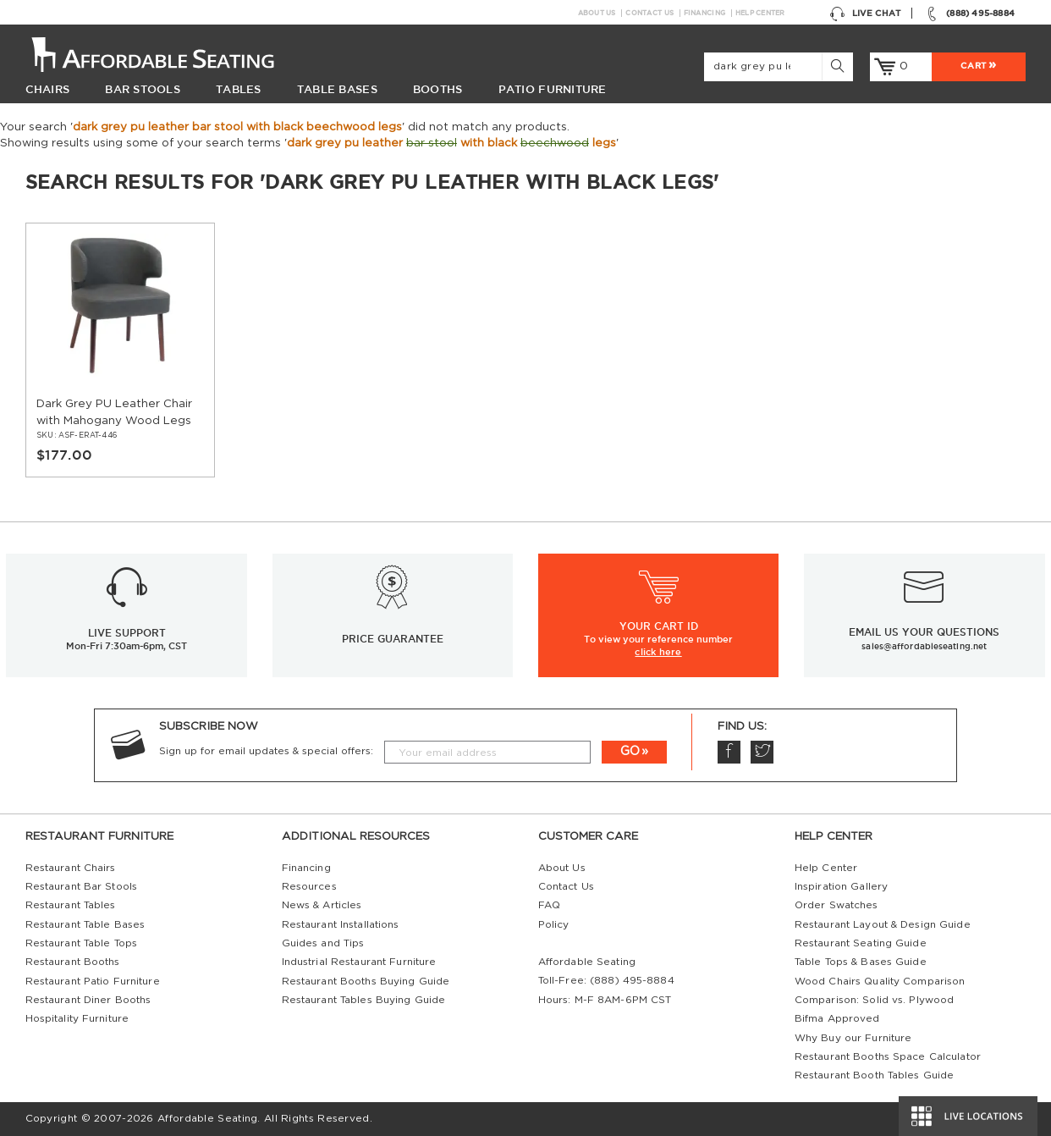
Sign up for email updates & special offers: (266, 751)
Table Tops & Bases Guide (861, 962)
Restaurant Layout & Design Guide (883, 924)
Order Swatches (836, 905)
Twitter (762, 752)
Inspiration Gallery (841, 886)
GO (630, 751)
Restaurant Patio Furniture (92, 981)
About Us (597, 13)
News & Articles (322, 905)
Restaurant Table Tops (81, 943)
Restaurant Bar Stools (81, 886)
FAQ (549, 905)
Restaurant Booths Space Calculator (888, 1057)
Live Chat (864, 13)
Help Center (760, 13)
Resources (309, 886)
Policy (554, 924)
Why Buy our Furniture (853, 1038)
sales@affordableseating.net (924, 646)
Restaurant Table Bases (85, 924)
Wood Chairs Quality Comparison (880, 981)
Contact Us (649, 13)
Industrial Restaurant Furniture (359, 962)
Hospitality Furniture (77, 1018)
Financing (704, 13)
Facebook (729, 752)
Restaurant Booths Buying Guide (366, 981)
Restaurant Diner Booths (88, 1000)
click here (658, 652)
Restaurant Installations (340, 924)
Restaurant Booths (72, 962)
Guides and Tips (323, 943)
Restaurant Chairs (70, 868)
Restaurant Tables (70, 905)
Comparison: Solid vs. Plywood (874, 1000)
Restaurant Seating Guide (861, 943)
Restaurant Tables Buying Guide (364, 1000)
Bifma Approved (837, 1018)
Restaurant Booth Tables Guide (874, 1075)
